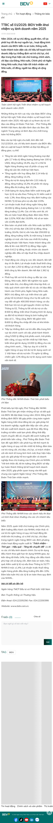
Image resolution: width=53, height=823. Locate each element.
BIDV (11, 652)
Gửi (47, 642)
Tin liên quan (9, 735)
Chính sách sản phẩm (14, 663)
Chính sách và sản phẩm (29, 806)
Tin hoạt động (23, 13)
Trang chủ (7, 13)
